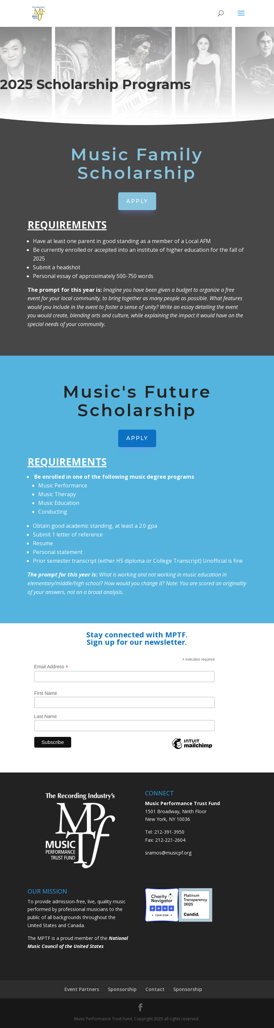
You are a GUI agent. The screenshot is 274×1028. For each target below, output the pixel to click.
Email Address (51, 667)
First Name (45, 693)
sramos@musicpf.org (168, 852)
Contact (155, 989)
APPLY (137, 201)
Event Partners (81, 989)
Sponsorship (122, 989)
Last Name (45, 716)
